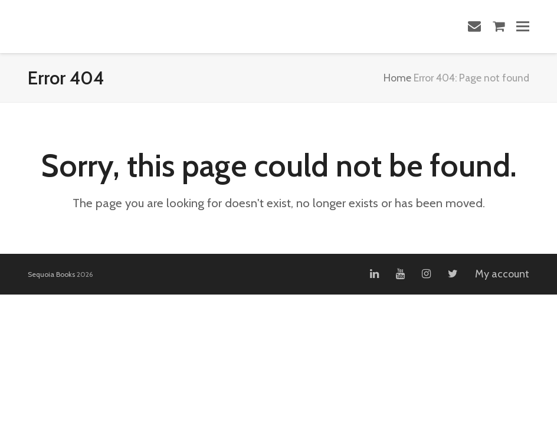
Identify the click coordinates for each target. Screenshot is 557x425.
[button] (522, 26)
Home (397, 77)
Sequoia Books (51, 274)
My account (502, 273)
